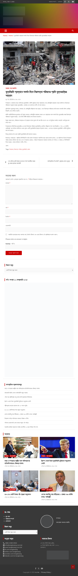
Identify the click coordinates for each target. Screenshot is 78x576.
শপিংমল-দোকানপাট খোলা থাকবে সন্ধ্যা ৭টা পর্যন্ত (17, 423)
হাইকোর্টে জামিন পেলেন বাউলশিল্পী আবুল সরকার (16, 393)
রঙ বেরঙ (37, 572)
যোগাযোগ (60, 1)
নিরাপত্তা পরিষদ (18, 149)
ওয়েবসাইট (8, 226)
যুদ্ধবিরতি (24, 149)
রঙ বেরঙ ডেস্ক (17, 99)
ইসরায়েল (11, 149)
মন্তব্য (8, 183)
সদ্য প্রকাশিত (13, 88)
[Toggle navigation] (5, 30)
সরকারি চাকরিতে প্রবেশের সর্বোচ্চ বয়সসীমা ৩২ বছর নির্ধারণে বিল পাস (21, 427)
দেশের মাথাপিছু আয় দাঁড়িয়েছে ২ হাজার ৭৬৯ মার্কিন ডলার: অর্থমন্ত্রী (21, 414)
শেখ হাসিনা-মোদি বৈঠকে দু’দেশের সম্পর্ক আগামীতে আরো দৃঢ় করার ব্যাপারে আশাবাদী (21, 162)
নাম (7, 208)
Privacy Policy (46, 572)
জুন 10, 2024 (9, 99)
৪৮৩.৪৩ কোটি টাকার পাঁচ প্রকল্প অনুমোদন (15, 410)
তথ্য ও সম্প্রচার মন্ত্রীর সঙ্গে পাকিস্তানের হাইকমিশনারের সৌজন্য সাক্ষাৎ (22, 388)
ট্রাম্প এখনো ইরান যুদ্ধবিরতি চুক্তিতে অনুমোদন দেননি (18, 401)
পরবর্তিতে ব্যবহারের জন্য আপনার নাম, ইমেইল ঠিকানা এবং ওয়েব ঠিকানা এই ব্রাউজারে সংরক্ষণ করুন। (33, 234)
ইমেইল (8, 217)
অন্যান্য (7, 88)
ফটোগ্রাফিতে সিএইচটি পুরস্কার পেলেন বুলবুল (59, 161)
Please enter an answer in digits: (16, 239)
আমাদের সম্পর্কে (52, 1)
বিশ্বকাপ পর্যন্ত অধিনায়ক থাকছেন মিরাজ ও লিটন (17, 418)
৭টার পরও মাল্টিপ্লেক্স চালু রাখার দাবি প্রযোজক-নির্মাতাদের (18, 397)
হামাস (28, 149)
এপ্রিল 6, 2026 (9, 466)
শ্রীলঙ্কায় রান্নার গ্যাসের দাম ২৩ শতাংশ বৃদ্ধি (16, 406)
